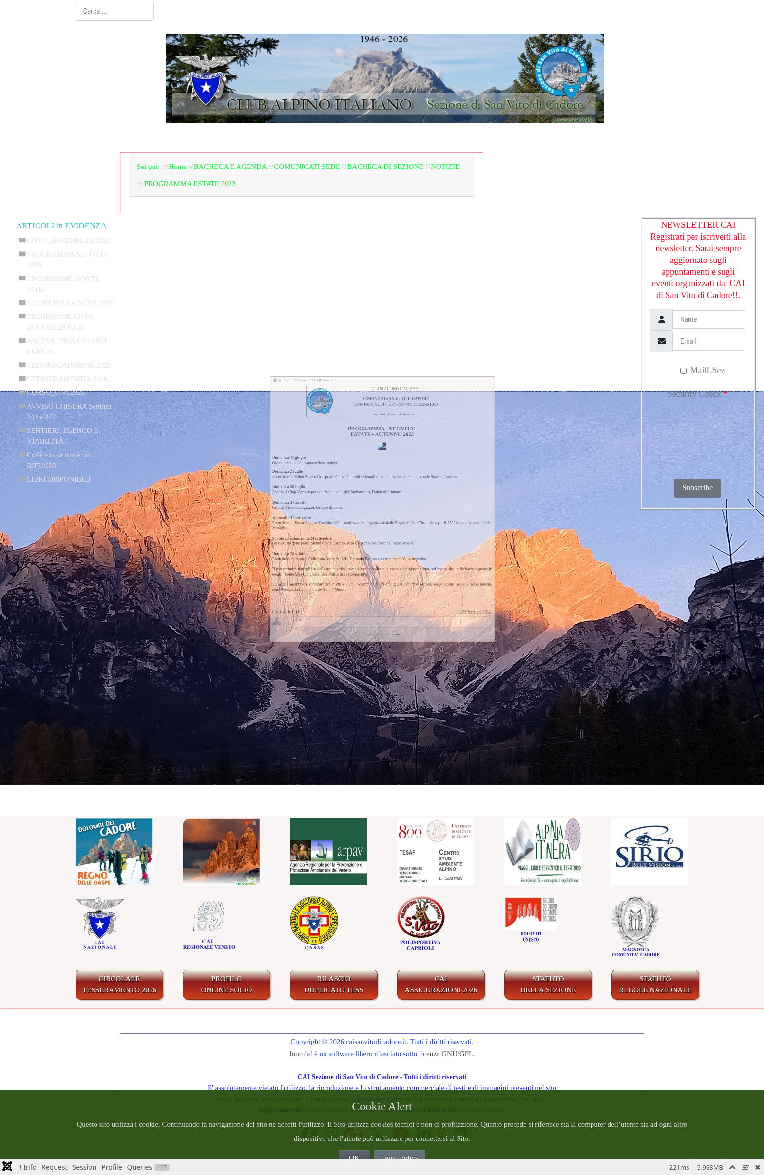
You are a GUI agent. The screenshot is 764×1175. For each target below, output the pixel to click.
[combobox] (115, 11)
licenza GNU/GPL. (447, 1054)
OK (354, 1158)
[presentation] (691, 436)
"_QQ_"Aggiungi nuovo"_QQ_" (587, 733)
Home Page (158, 138)
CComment (408, 784)
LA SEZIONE (229, 138)
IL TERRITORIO (435, 138)
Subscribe (697, 488)
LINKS (650, 138)
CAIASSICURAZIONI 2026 (441, 984)
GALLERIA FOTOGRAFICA (554, 138)
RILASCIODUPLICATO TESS (333, 984)
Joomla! (300, 1054)
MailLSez (702, 370)
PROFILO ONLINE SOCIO (226, 984)
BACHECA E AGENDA (328, 138)
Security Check (698, 394)
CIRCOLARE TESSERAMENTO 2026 (119, 984)
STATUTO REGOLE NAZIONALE (655, 984)
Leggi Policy (400, 1158)
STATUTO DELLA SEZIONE (548, 984)
